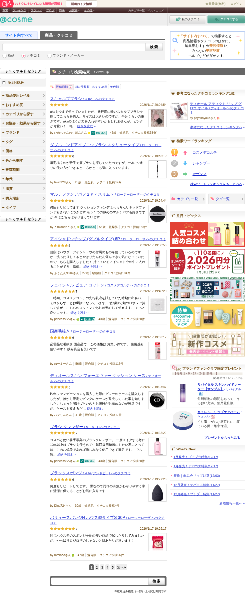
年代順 (114, 87)
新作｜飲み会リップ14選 (197, 476)
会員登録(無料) (216, 3)
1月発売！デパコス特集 (196, 466)
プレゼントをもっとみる (222, 438)
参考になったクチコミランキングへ (216, 127)
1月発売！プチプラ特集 (196, 457)
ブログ (50, 10)
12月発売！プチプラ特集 (197, 494)
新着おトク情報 (81, 4)
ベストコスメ (156, 10)
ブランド (36, 10)
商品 (11, 55)
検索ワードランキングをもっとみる (216, 184)
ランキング (19, 10)
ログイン (236, 3)
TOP (5, 10)
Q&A (62, 10)
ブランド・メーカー (68, 55)
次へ (120, 567)
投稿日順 (62, 87)
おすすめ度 (99, 87)
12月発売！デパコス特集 (197, 485)
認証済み (23, 82)
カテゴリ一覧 (136, 10)
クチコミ (33, 55)
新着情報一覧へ (231, 503)
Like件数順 (82, 87)
